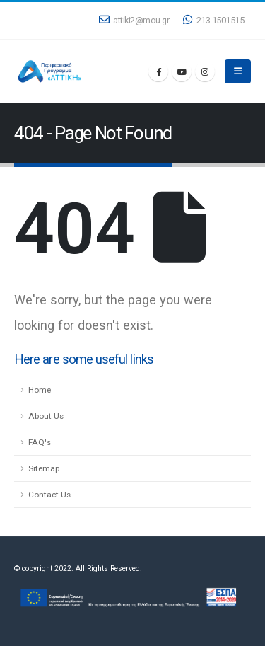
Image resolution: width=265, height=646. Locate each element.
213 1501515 (213, 19)
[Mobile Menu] (238, 71)
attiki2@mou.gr (134, 19)
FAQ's (39, 442)
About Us (46, 416)
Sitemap (43, 468)
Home (39, 390)
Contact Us (49, 495)
